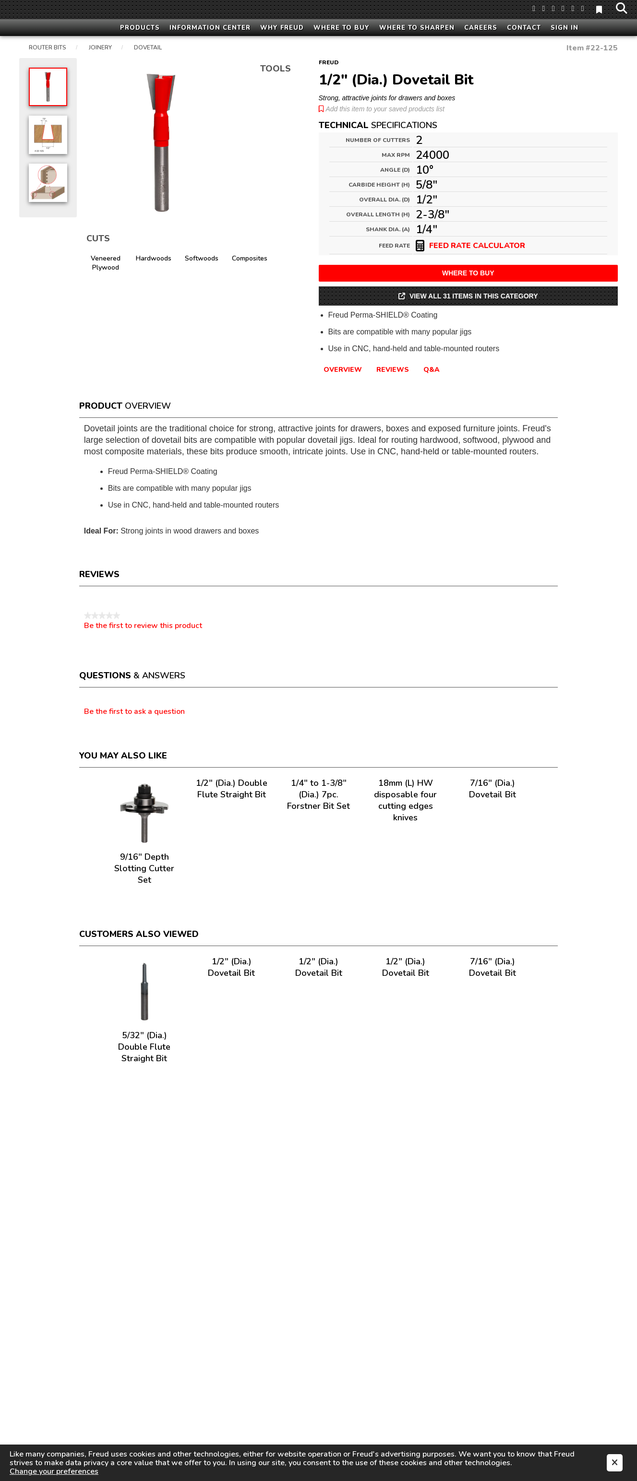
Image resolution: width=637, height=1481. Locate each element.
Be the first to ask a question (134, 712)
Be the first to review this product (143, 625)
